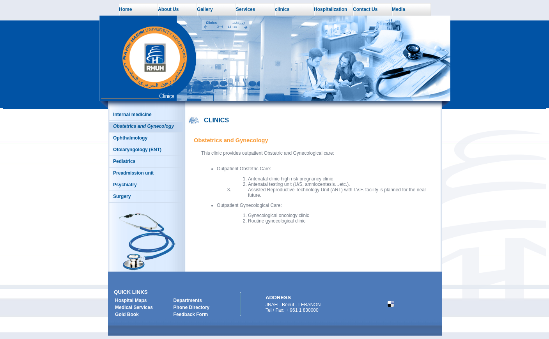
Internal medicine (132, 114)
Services (245, 9)
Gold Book (127, 314)
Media (398, 9)
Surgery (122, 196)
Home (125, 9)
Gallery (205, 9)
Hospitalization (330, 9)
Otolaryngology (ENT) (137, 149)
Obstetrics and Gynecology (143, 126)
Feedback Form (191, 314)
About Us (168, 9)
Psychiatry (125, 184)
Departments (188, 300)
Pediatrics (124, 161)
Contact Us (365, 9)
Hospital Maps (131, 300)
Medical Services (134, 307)
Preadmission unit (133, 173)
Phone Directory (192, 307)
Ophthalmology (130, 138)
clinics (282, 9)
